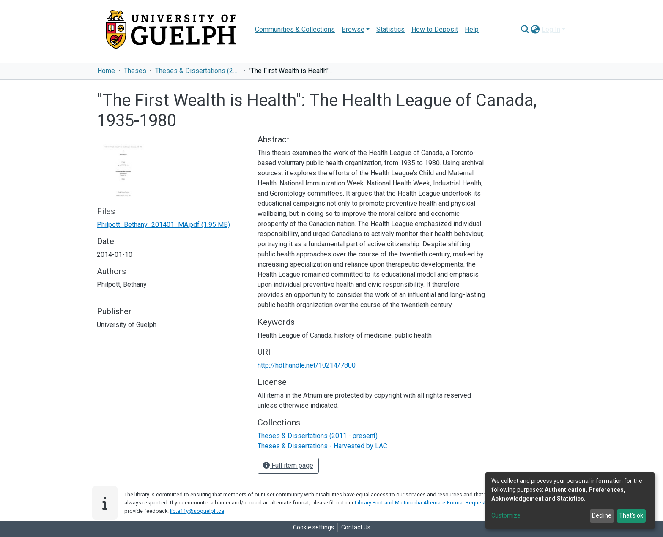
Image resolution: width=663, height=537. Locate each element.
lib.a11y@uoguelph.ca (197, 511)
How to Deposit (434, 29)
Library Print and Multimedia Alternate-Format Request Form (427, 502)
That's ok (631, 515)
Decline (601, 515)
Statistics (390, 29)
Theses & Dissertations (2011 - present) (197, 71)
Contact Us (355, 527)
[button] (535, 30)
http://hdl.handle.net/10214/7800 (307, 365)
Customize (506, 515)
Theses (135, 71)
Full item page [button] (288, 465)
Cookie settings (313, 527)
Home (106, 71)
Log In (551, 29)
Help (472, 29)
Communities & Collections (295, 29)
